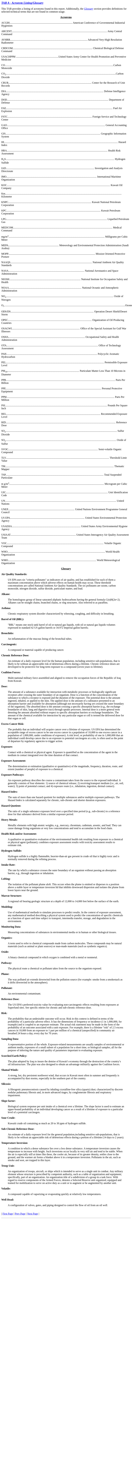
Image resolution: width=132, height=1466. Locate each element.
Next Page (32, 1213)
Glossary (88, 8)
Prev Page (20, 1213)
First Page (7, 1213)
